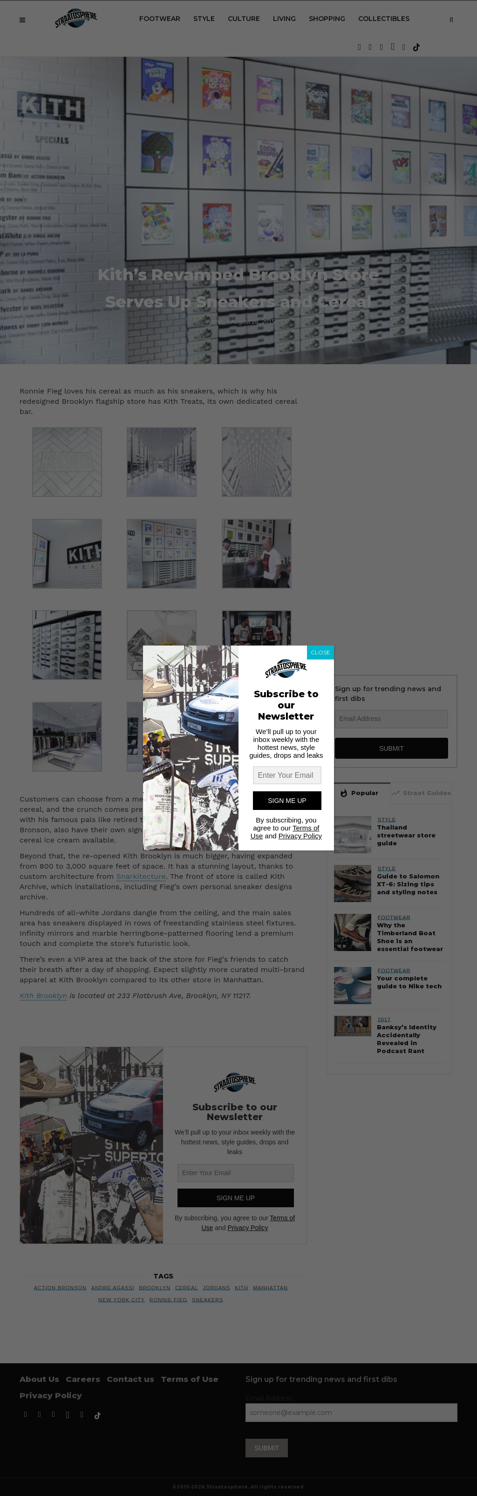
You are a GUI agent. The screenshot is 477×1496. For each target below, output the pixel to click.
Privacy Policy (300, 836)
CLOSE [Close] (320, 652)
